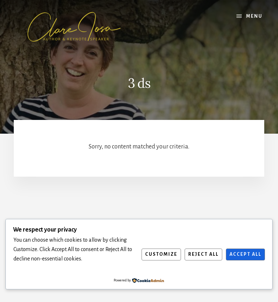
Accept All (245, 254)
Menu (254, 16)
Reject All (203, 254)
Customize (161, 254)
